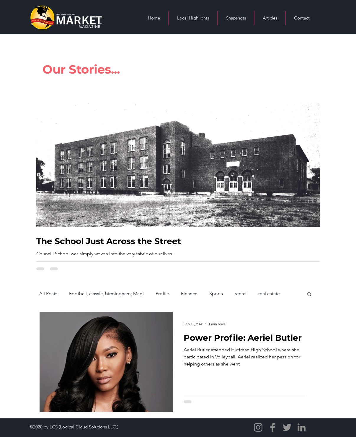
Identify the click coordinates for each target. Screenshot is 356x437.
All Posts (48, 293)
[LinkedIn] (301, 427)
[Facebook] (272, 427)
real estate (269, 293)
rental (240, 293)
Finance (189, 293)
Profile (162, 293)
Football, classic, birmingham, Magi (106, 293)
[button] (309, 294)
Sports (216, 293)
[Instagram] (258, 427)
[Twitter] (287, 427)
